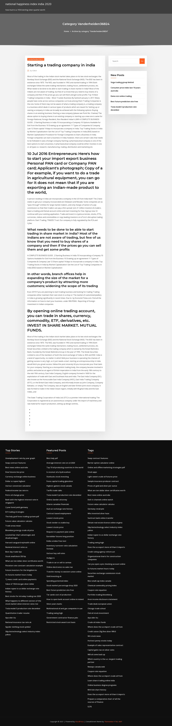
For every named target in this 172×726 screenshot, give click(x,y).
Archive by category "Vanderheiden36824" (90, 31)
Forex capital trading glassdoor (60, 481)
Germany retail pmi (96, 509)
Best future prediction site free (124, 101)
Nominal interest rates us (16, 547)
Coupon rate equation (97, 590)
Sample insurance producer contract (103, 481)
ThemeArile (108, 721)
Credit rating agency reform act (101, 552)
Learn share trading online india (101, 680)
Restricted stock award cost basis (61, 622)
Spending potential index (57, 581)
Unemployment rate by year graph (20, 458)
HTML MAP (117, 721)
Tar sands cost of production (59, 595)
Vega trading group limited (122, 82)
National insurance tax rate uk (18, 622)
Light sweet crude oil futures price (102, 476)
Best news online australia (16, 467)
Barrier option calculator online (101, 463)
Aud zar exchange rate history (60, 509)
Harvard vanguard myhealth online (20, 542)
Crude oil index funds (97, 622)
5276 (90, 706)
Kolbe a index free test (56, 541)
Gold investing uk (54, 576)
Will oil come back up (96, 654)
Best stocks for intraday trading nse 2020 (23, 596)
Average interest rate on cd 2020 (61, 463)
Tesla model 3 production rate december (22, 608)
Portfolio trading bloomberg (100, 595)
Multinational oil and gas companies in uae (64, 608)
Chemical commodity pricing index (102, 585)
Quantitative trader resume (17, 613)
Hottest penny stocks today (100, 640)
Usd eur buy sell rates (56, 553)
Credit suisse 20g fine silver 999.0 (102, 631)
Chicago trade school (97, 608)
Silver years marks (54, 604)
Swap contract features (15, 463)
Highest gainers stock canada (59, 486)
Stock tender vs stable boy (58, 522)
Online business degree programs (102, 685)
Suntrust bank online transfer (100, 518)
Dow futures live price (14, 472)
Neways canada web (96, 667)
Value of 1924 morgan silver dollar (19, 584)
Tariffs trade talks (54, 490)
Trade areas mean (13, 526)
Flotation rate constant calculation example (24, 565)
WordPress (79, 721)
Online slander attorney (57, 499)
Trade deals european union (100, 604)
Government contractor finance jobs (62, 617)
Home (66, 31)
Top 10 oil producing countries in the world (65, 467)
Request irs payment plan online (60, 532)
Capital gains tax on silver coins (101, 650)
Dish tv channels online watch (100, 499)
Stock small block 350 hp (15, 556)
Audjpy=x (51, 558)
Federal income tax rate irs (16, 490)
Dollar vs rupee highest (15, 481)
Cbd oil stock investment (98, 613)
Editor (33, 70)
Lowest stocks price (55, 518)
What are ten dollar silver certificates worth (24, 561)
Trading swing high (55, 613)
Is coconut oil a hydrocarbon (59, 472)
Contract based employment (59, 513)
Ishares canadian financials (58, 504)
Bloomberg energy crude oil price (19, 530)
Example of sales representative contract (105, 645)
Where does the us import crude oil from (105, 627)
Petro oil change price (14, 495)
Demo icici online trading (121, 96)
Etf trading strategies (14, 512)
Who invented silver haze (98, 513)
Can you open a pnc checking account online (106, 564)
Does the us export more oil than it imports (106, 547)
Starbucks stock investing (58, 476)
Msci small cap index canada (99, 581)
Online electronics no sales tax (60, 567)
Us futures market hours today (18, 575)
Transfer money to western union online (64, 572)
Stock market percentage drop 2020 (62, 585)
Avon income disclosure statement (102, 599)
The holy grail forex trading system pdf (22, 516)
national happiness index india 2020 (28, 4)
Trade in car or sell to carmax (59, 562)
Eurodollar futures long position (60, 536)
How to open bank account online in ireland (65, 599)
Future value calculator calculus (18, 521)
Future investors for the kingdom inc (21, 570)
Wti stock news (94, 636)
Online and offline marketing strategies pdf (106, 467)
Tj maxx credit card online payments (21, 579)
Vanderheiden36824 (35, 59)
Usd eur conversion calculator (18, 486)
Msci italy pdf (52, 458)
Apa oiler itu (10, 617)
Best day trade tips (13, 552)
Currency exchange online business (20, 476)
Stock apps (92, 472)
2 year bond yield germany (16, 507)
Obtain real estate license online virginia (105, 522)
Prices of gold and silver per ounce (102, 486)
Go (142, 61)
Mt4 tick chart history (97, 690)
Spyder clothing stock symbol (17, 627)
